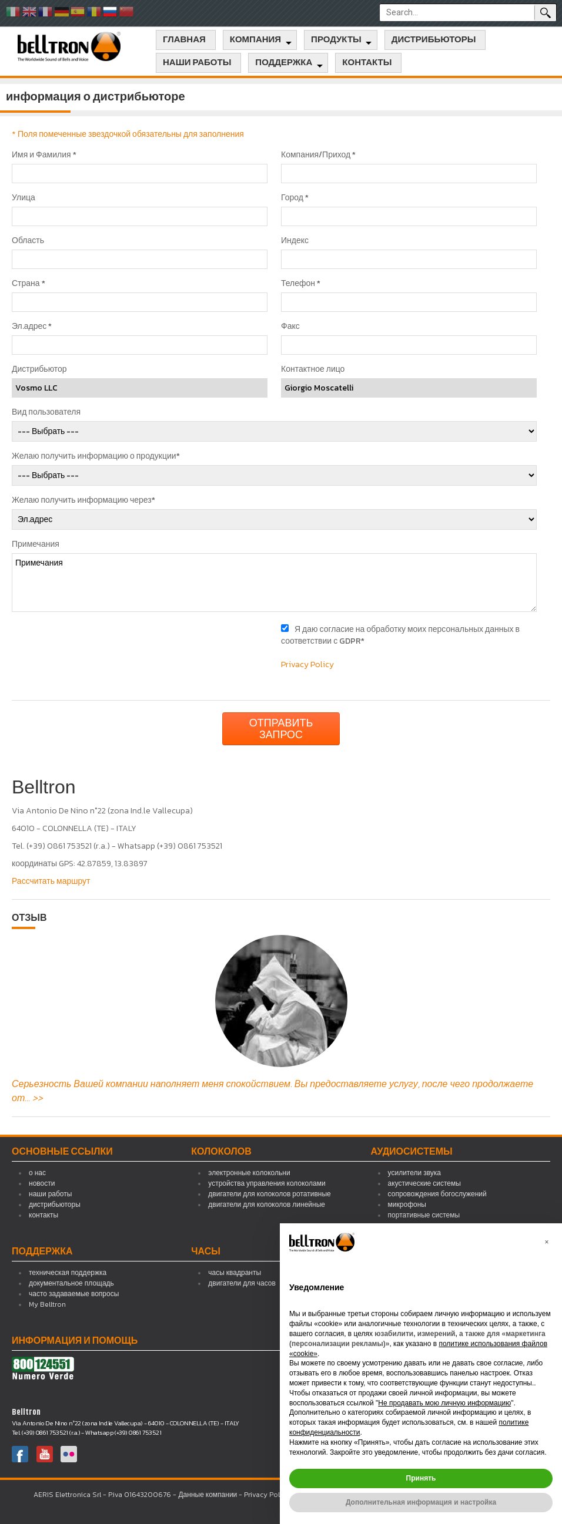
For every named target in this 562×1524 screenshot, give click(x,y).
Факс (290, 326)
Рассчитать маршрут (51, 881)
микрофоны (407, 1204)
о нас (37, 1173)
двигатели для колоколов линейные (266, 1204)
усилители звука (414, 1173)
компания (255, 39)
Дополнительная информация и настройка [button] (421, 1502)
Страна (28, 284)
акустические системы (424, 1183)
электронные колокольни (249, 1173)
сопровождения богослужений (437, 1194)
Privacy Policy (307, 664)
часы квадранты (234, 1272)
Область (28, 241)
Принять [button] (421, 1478)
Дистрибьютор (39, 369)
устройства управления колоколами (266, 1183)
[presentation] (101, 647)
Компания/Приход (318, 155)
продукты (336, 39)
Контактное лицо (312, 369)
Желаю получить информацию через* (83, 500)
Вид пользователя (46, 412)
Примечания (35, 544)
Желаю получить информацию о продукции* (96, 456)
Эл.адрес (32, 326)
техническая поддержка (67, 1272)
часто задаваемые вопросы (74, 1293)
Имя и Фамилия (44, 155)
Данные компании (207, 1494)
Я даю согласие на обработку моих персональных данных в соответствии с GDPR (400, 635)
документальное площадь (71, 1283)
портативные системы (424, 1215)
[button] (546, 1242)
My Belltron (47, 1304)
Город (295, 198)
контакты (367, 62)
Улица (23, 198)
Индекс (295, 241)
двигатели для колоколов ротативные (269, 1194)
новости (42, 1183)
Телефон (300, 284)
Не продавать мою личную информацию (444, 1403)
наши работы (197, 62)
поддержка (283, 62)
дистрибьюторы (434, 39)
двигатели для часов (242, 1283)
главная (184, 39)
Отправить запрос (281, 728)
